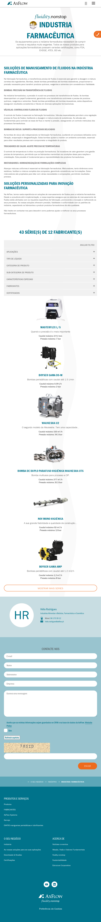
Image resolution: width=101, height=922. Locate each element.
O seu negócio (12, 838)
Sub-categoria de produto (20, 272)
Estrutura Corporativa (61, 865)
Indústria (7, 844)
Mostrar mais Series (50, 588)
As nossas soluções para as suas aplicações (22, 849)
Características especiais (20, 279)
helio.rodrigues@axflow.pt (54, 621)
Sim (8, 730)
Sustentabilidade (59, 860)
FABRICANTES (10, 809)
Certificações (9, 860)
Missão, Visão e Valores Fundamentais (68, 849)
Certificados (13, 293)
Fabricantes (13, 286)
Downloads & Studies (13, 855)
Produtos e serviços (16, 798)
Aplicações (12, 251)
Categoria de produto (18, 265)
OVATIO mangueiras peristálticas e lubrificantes (23, 825)
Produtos (7, 804)
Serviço (7, 820)
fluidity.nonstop (58, 855)
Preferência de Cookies (50, 908)
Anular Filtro (87, 245)
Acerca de (58, 838)
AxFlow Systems (10, 815)
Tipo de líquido (14, 258)
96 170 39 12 (55, 618)
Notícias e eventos (60, 844)
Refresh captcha (12, 737)
